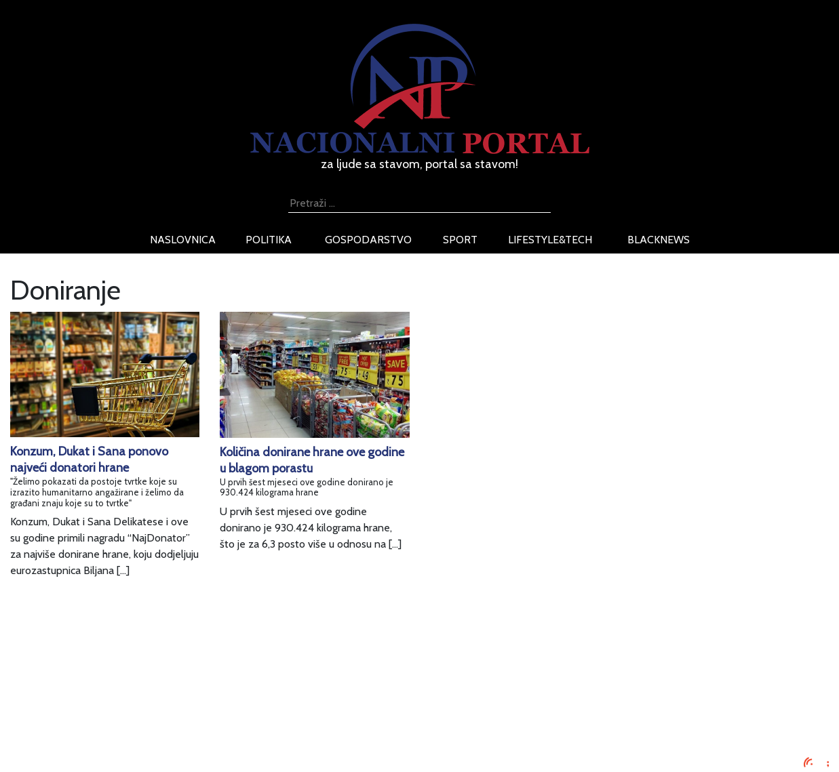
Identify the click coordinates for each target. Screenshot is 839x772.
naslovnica (183, 239)
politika (269, 239)
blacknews (658, 239)
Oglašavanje (143, 682)
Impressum (140, 665)
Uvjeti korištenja (152, 698)
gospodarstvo (368, 239)
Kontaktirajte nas (154, 731)
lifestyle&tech (550, 239)
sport (460, 239)
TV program (142, 747)
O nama (133, 714)
